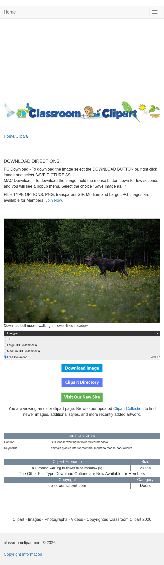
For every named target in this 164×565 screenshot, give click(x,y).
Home (10, 12)
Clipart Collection (128, 408)
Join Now (53, 200)
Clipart (21, 136)
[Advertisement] (82, 59)
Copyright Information (23, 554)
